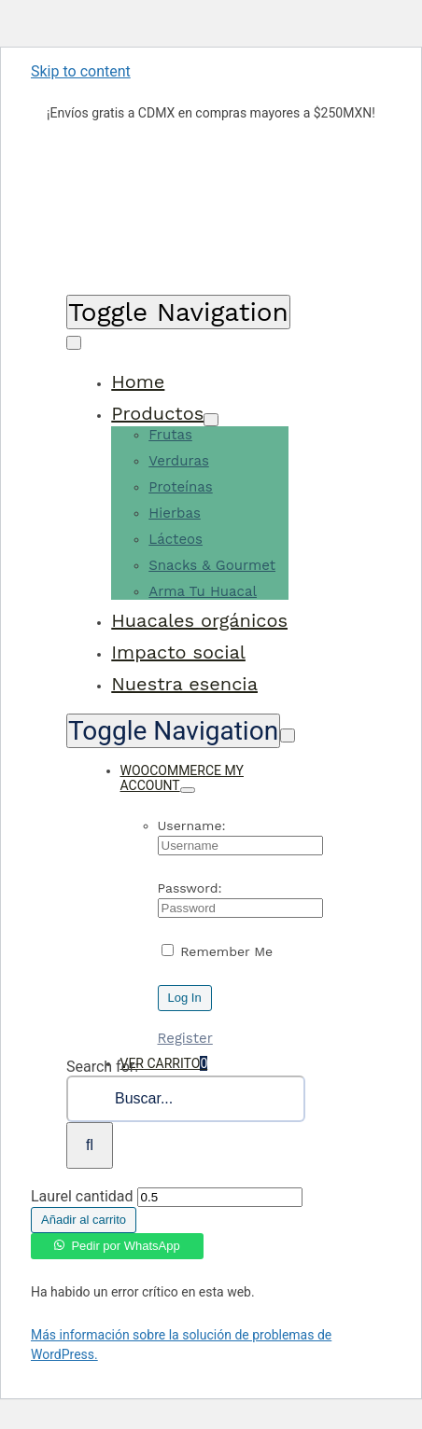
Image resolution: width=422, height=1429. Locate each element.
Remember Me (218, 951)
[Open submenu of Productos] (211, 419)
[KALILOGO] (110, 276)
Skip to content (81, 71)
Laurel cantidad (82, 1196)
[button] (117, 1242)
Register (185, 1038)
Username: (192, 825)
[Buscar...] (185, 1098)
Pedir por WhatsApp (125, 1246)
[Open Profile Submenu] (187, 790)
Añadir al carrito (83, 1220)
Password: (190, 888)
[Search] (89, 1145)
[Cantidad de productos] (219, 1197)
